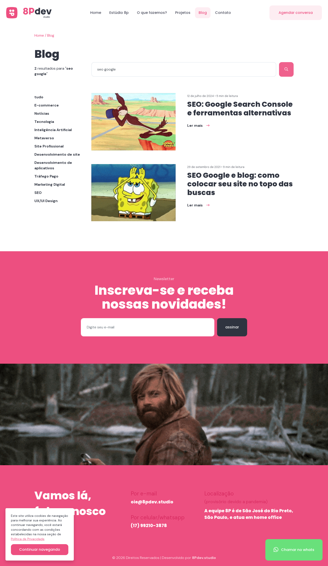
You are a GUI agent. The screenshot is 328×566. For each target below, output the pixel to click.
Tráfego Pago (46, 176)
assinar (232, 327)
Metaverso (44, 138)
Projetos (182, 12)
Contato (223, 12)
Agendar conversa (296, 12)
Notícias (41, 113)
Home (95, 12)
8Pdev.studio (204, 557)
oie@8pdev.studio (152, 502)
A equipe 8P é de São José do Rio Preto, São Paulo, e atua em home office (248, 514)
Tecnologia (44, 121)
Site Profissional (49, 146)
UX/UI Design (46, 200)
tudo (38, 97)
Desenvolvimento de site (57, 154)
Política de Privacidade (27, 539)
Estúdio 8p (119, 12)
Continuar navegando (39, 549)
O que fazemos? (152, 12)
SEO (38, 192)
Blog (203, 12)
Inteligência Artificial (53, 129)
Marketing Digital (49, 184)
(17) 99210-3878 (149, 526)
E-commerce (46, 105)
